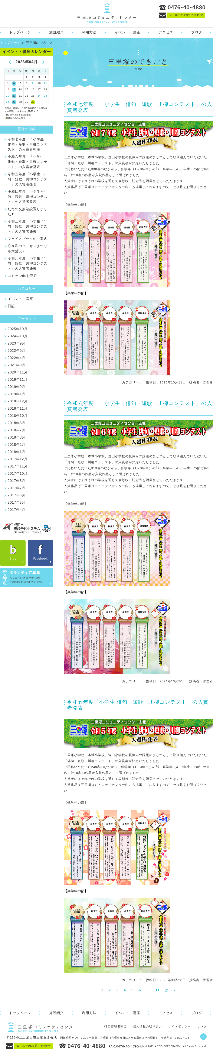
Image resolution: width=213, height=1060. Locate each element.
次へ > (170, 990)
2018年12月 (17, 401)
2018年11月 (17, 408)
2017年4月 (17, 509)
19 (7, 95)
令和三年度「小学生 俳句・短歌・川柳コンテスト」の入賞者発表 (27, 226)
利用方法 (89, 32)
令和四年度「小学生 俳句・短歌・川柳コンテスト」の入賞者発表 (27, 197)
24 (39, 95)
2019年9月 (17, 387)
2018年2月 (17, 444)
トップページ (20, 32)
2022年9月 (17, 350)
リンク (202, 1026)
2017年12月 (17, 459)
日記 (11, 306)
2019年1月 (17, 394)
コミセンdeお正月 (22, 276)
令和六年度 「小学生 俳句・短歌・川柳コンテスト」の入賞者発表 (27, 162)
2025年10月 (17, 329)
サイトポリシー (179, 1026)
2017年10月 (17, 473)
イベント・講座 (127, 32)
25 (45, 95)
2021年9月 (17, 365)
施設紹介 (56, 32)
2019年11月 (17, 379)
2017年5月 (17, 502)
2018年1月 (17, 452)
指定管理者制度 (115, 1026)
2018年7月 (17, 430)
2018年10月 (17, 415)
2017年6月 (17, 495)
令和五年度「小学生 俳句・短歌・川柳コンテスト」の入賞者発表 (27, 179)
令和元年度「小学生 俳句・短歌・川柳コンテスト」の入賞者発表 (27, 263)
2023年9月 (17, 343)
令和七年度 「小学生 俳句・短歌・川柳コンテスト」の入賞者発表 (27, 144)
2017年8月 (17, 481)
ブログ (196, 32)
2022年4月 (17, 358)
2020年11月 (17, 372)
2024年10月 (17, 336)
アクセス (165, 32)
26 (7, 101)
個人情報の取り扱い (147, 1026)
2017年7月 (17, 488)
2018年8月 (17, 423)
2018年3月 (17, 437)
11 (157, 990)
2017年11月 (17, 466)
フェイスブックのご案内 (27, 239)
